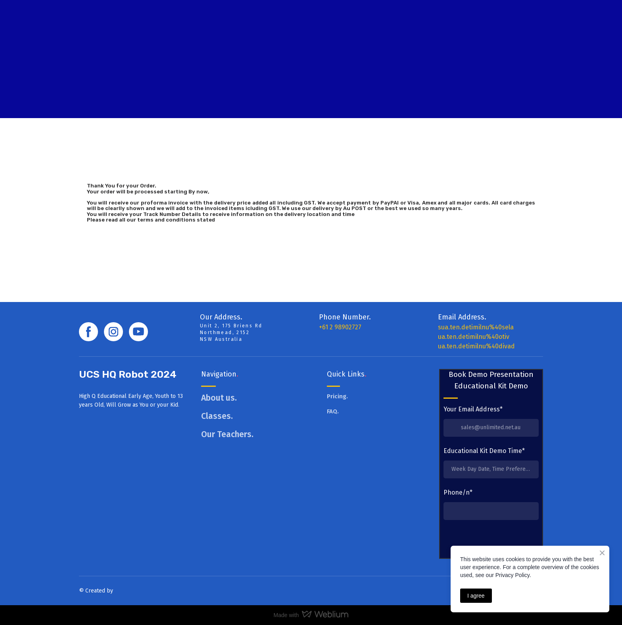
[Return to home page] (117, 58)
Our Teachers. (227, 434)
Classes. (217, 416)
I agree (476, 596)
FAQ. (333, 411)
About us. (219, 398)
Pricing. (337, 396)
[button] (88, 331)
